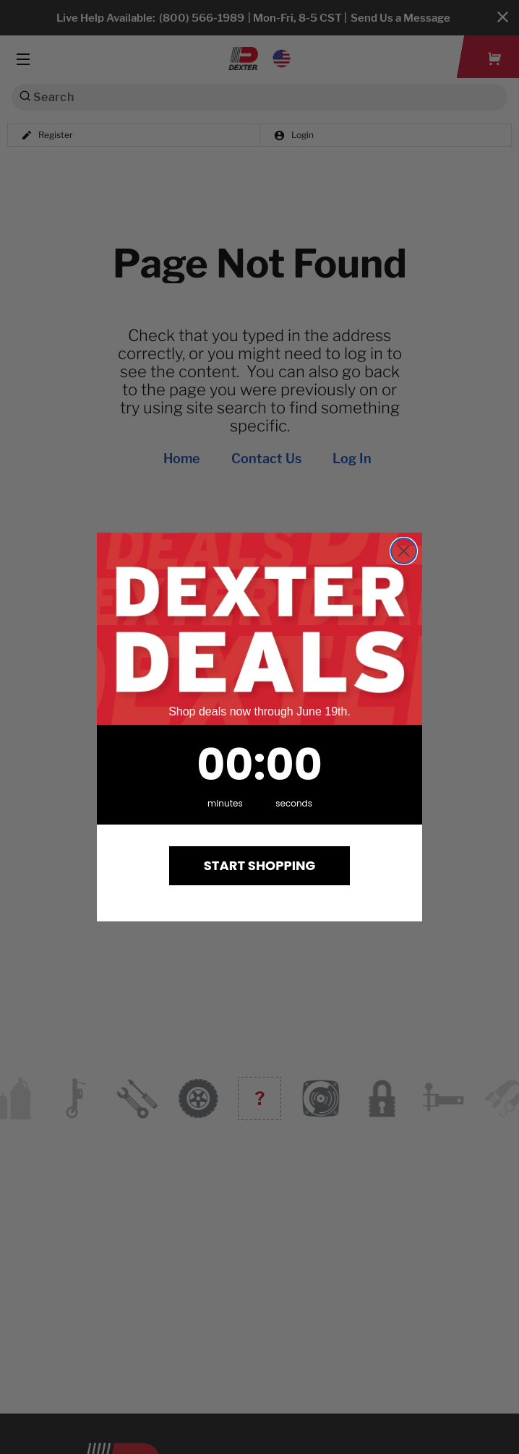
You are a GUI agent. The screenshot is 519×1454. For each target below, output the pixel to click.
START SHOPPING (260, 865)
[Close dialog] (403, 551)
